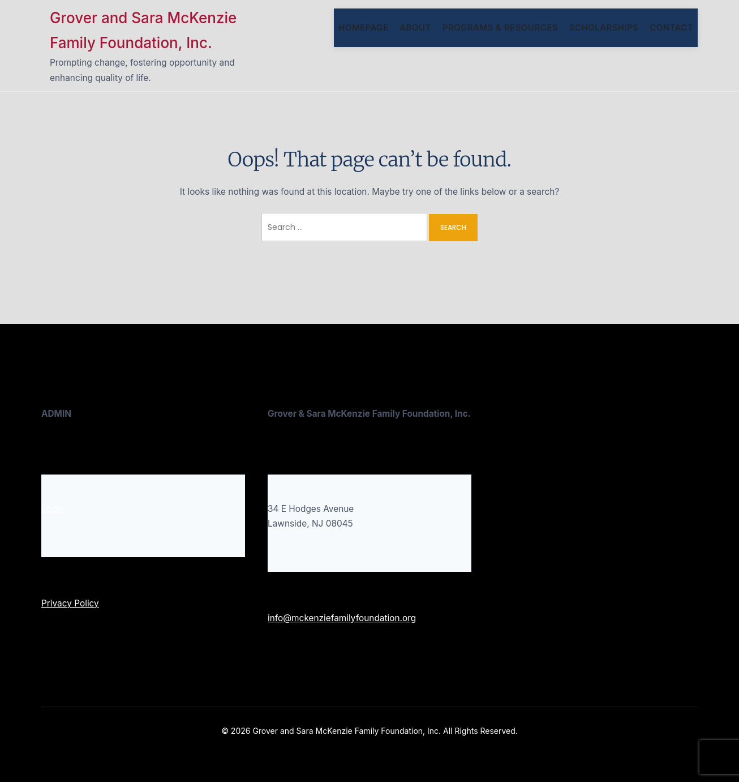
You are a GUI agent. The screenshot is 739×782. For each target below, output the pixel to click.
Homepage (363, 27)
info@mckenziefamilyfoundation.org (342, 618)
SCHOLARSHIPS (603, 27)
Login (52, 508)
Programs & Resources (500, 27)
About (415, 27)
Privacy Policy (70, 603)
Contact (671, 27)
